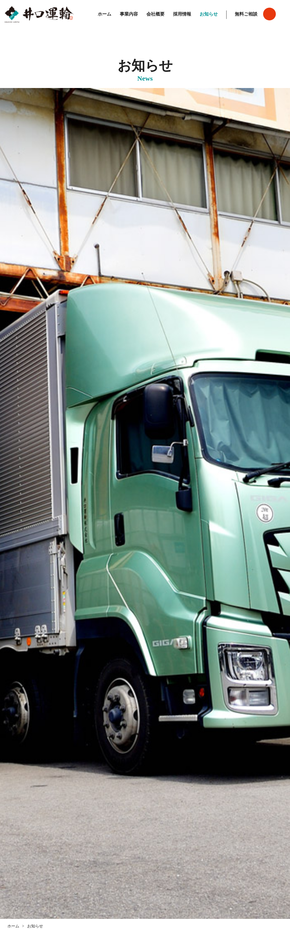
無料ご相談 (246, 14)
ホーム (104, 14)
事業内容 (129, 14)
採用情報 (182, 14)
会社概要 (155, 14)
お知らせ (209, 14)
